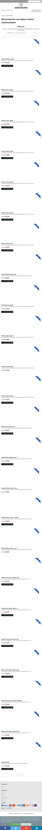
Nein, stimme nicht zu (25, 824)
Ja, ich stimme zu (15, 824)
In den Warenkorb (8, 65)
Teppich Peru (4, 798)
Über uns (3, 786)
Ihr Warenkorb (36, 10)
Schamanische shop (5, 797)
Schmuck (3, 800)
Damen (2, 792)
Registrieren (9, 10)
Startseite (3, 15)
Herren (2, 794)
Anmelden (3, 10)
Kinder (2, 795)
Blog (2, 788)
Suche (40, 1)
